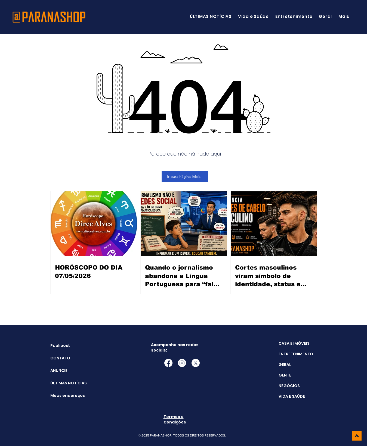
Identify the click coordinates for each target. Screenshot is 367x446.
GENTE (285, 375)
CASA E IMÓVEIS (294, 343)
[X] (196, 363)
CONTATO (60, 358)
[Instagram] (182, 363)
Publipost (60, 345)
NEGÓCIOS (289, 385)
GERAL (285, 364)
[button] (344, 16)
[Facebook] (168, 363)
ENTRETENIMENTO (296, 354)
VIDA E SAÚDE (292, 396)
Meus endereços (64, 395)
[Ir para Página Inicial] (185, 176)
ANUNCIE (58, 370)
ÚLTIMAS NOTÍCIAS (64, 383)
